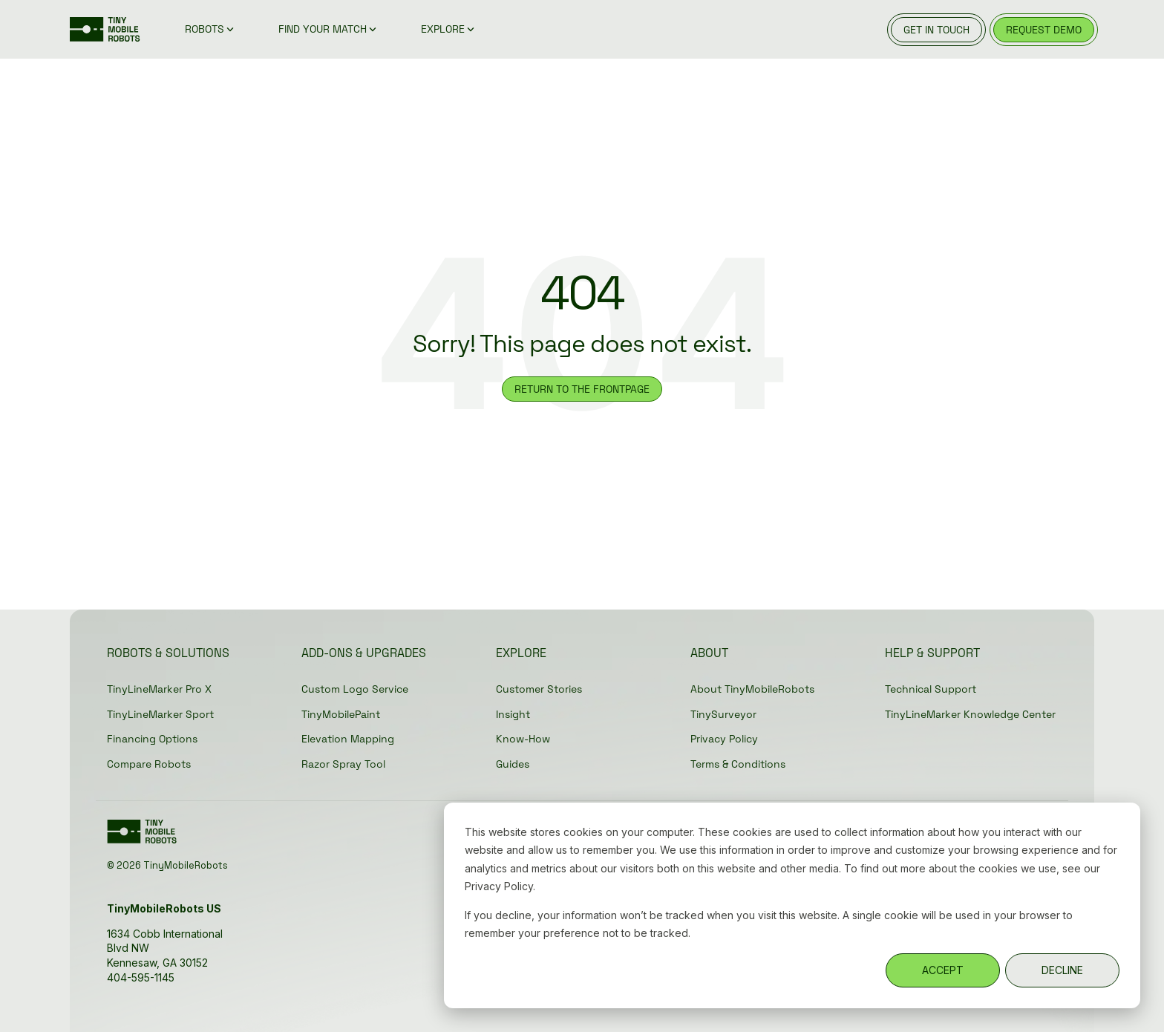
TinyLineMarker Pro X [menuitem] (159, 689)
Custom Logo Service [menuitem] (354, 689)
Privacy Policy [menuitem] (724, 738)
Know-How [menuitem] (523, 738)
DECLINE (1062, 970)
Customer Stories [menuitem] (539, 689)
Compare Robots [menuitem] (149, 764)
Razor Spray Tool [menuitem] (343, 764)
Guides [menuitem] (512, 764)
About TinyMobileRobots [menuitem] (752, 689)
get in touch (936, 29)
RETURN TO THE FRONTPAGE (582, 389)
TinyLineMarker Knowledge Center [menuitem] (970, 714)
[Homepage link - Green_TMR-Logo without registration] (144, 837)
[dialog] (792, 905)
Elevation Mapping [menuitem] (347, 738)
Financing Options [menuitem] (152, 738)
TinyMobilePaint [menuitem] (340, 714)
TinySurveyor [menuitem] (723, 714)
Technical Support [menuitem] (930, 689)
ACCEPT (943, 970)
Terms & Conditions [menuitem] (737, 764)
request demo (1044, 29)
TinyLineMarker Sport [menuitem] (160, 714)
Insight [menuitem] (513, 714)
